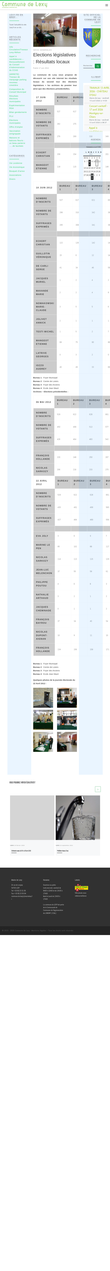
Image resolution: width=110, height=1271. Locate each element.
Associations (15, 175)
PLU (11, 116)
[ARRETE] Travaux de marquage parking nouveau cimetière (17, 79)
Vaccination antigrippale (15, 132)
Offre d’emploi (16, 127)
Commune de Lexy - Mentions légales (30, 930)
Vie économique (17, 167)
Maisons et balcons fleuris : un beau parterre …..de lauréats (17, 142)
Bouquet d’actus (17, 171)
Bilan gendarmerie (18, 112)
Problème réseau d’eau (62, 851)
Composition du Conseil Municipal (17, 90)
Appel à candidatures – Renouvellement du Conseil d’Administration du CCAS (17, 63)
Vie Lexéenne (15, 163)
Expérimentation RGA (17, 106)
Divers (12, 179)
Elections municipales (15, 121)
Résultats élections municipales (15, 99)
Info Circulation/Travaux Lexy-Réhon (18, 49)
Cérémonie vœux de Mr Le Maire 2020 (21, 851)
